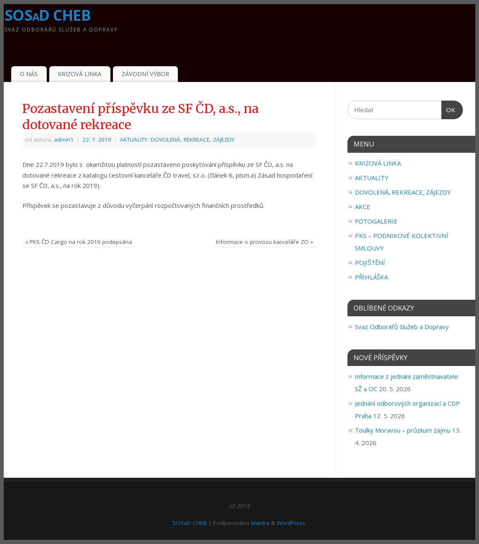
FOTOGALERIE (376, 221)
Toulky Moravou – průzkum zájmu (402, 430)
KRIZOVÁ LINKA (79, 74)
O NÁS (29, 74)
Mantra (260, 523)
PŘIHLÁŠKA (371, 277)
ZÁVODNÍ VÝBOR (145, 74)
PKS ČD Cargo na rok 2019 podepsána (78, 242)
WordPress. (292, 523)
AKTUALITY (133, 139)
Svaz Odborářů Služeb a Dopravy (402, 327)
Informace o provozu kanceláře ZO (264, 242)
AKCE (362, 206)
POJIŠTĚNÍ (370, 262)
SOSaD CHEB (48, 15)
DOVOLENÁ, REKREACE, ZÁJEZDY (193, 139)
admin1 (64, 139)
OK (448, 110)
